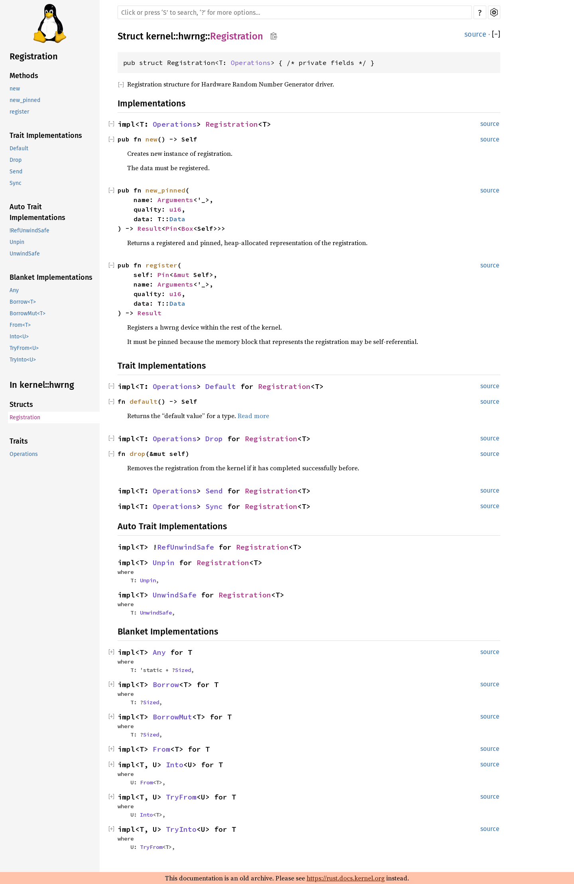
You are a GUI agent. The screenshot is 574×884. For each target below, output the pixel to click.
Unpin (17, 242)
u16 (175, 209)
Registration (34, 56)
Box (187, 228)
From (161, 749)
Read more (253, 415)
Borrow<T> (23, 302)
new (15, 88)
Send (16, 171)
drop (137, 454)
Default (19, 148)
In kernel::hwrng (42, 384)
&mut (183, 275)
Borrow (166, 684)
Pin (171, 228)
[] (496, 34)
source (475, 34)
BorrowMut (172, 716)
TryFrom (181, 796)
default (143, 401)
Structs (21, 404)
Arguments (175, 200)
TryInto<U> (23, 359)
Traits (19, 441)
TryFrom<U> (24, 348)
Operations (24, 454)
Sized (183, 670)
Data (177, 219)
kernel (159, 36)
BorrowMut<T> (27, 313)
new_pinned (25, 100)
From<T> (20, 325)
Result (149, 228)
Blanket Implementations (51, 277)
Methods (24, 75)
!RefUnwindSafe (29, 230)
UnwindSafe (25, 253)
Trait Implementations (46, 135)
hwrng (191, 36)
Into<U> (19, 336)
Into (174, 764)
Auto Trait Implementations (37, 212)
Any (14, 290)
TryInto (181, 829)
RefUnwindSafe (185, 547)
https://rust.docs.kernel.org (346, 878)
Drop (16, 160)
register (19, 111)
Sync (16, 183)
